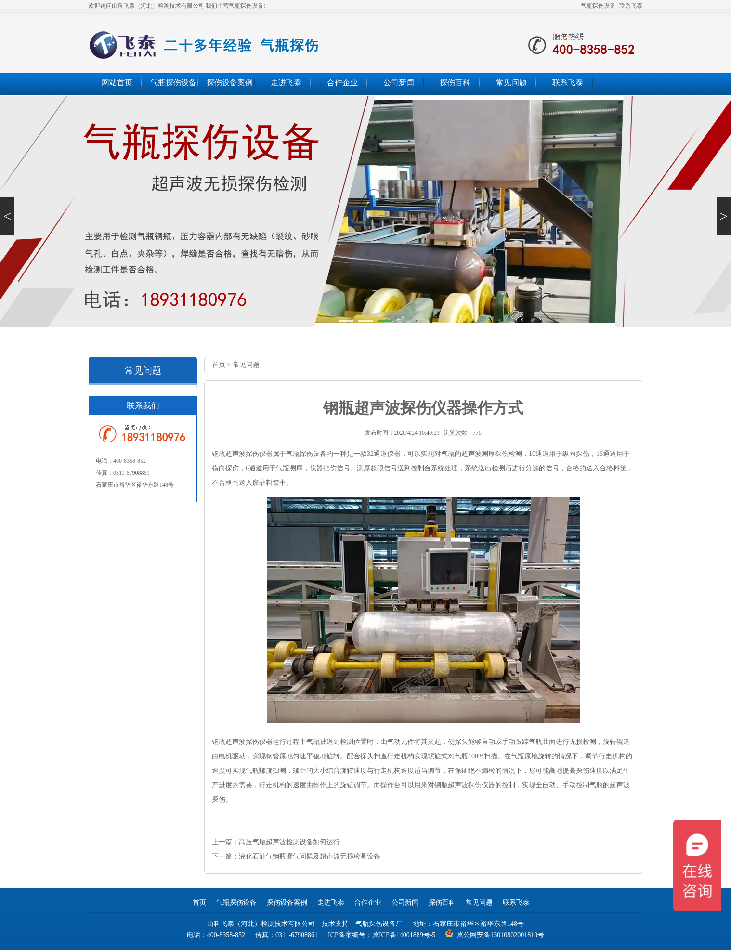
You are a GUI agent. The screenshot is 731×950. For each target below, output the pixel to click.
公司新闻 (398, 82)
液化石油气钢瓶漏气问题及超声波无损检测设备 (309, 856)
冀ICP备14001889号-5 (403, 934)
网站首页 (117, 82)
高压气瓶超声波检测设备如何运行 (289, 842)
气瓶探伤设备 (598, 5)
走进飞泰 (286, 82)
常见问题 (511, 82)
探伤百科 (455, 82)
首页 (218, 364)
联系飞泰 (630, 5)
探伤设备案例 (230, 82)
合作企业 (342, 82)
